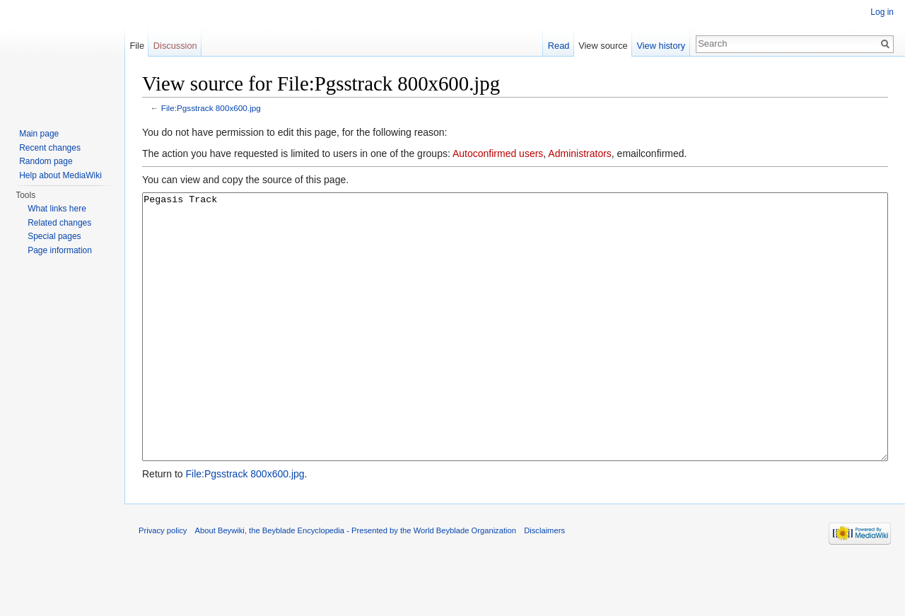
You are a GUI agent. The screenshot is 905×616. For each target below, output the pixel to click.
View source (602, 45)
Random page (45, 161)
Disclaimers (544, 583)
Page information (60, 250)
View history (660, 45)
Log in (882, 12)
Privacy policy (163, 583)
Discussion (175, 45)
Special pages (54, 236)
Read (559, 45)
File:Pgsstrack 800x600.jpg (211, 107)
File (136, 45)
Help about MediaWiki (60, 175)
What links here (57, 209)
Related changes (59, 223)
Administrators (579, 153)
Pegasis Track (515, 353)
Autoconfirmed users (497, 153)
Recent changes (50, 148)
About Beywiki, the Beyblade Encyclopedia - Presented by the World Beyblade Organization (355, 583)
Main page (39, 134)
